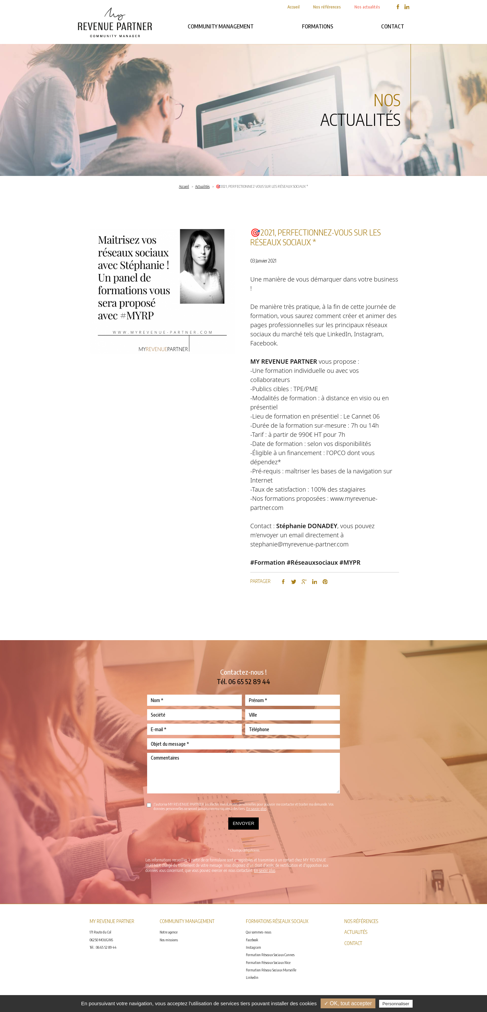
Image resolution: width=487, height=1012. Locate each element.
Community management (221, 26)
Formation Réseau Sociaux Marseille (271, 970)
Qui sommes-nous (258, 932)
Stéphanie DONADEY (307, 526)
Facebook (252, 940)
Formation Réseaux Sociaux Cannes (270, 954)
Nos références (327, 6)
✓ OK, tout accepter (348, 1003)
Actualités (202, 186)
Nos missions (169, 940)
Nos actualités (367, 6)
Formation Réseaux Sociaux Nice (268, 962)
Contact (392, 26)
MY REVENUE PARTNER (283, 361)
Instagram (253, 947)
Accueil (293, 6)
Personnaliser (396, 1003)
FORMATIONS (317, 26)
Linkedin (252, 977)
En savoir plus (256, 808)
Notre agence (169, 932)
